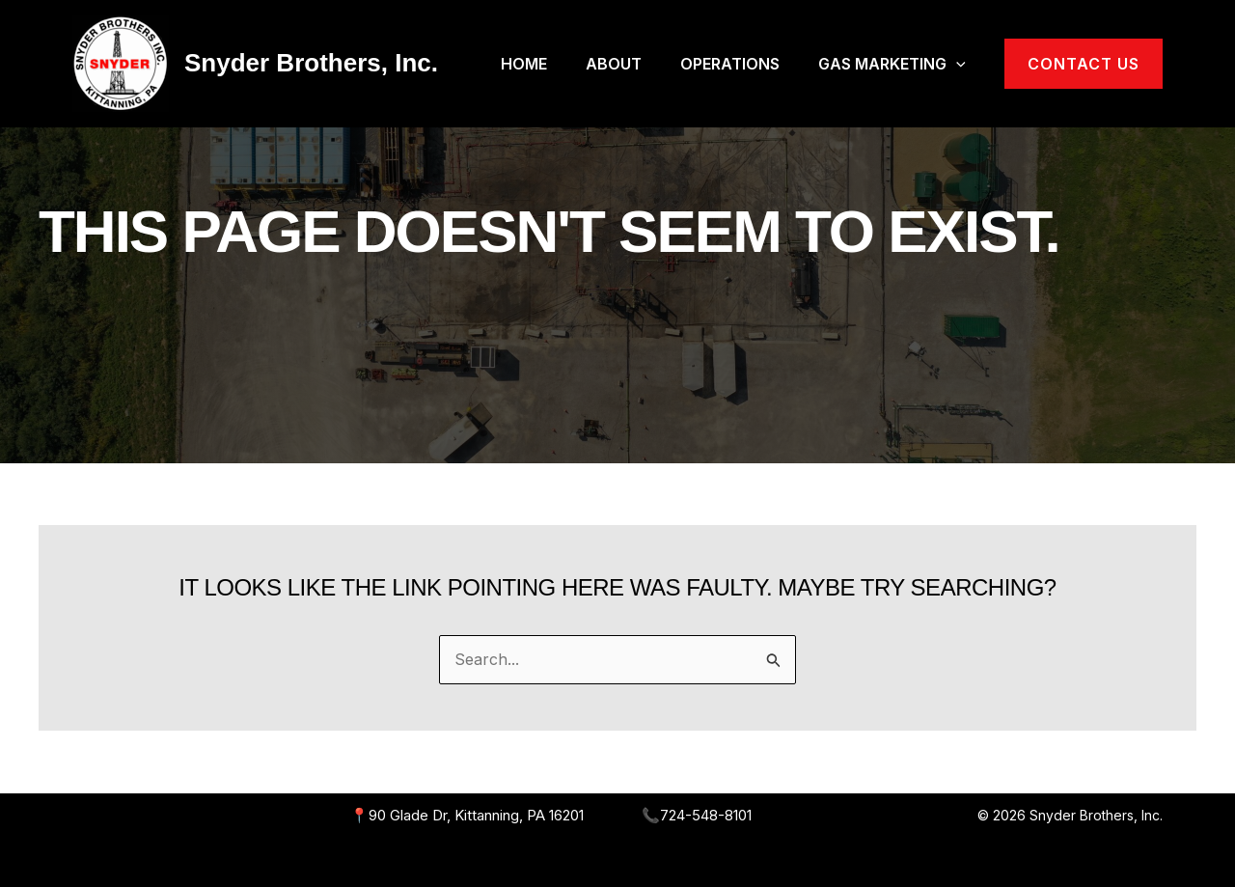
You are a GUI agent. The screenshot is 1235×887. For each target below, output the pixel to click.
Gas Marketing (892, 63)
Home (524, 63)
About (614, 63)
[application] (956, 63)
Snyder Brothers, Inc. (311, 62)
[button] (1083, 64)
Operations (730, 63)
